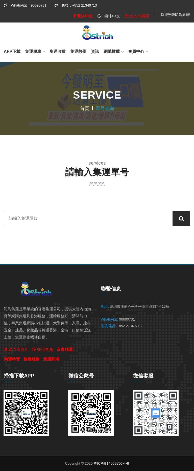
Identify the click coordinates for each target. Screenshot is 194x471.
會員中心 (136, 51)
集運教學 (78, 51)
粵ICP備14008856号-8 (111, 463)
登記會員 (42, 349)
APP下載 (12, 51)
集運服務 (33, 51)
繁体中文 (83, 16)
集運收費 (58, 51)
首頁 (84, 108)
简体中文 (109, 16)
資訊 (95, 51)
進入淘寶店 (137, 16)
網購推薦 (112, 51)
